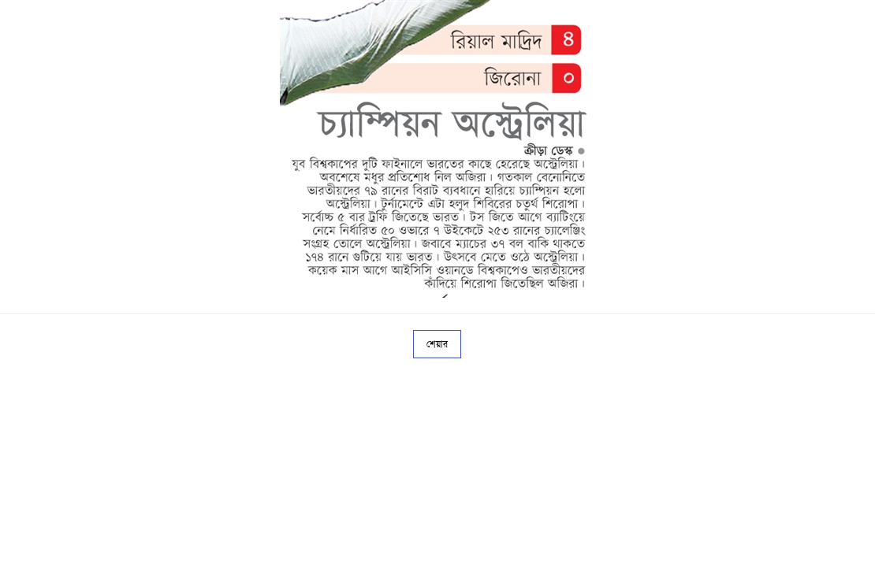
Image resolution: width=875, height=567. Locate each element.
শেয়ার (437, 344)
